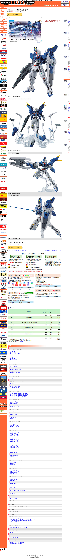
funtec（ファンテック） (3, 267)
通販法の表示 (3, 414)
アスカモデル (3, 58)
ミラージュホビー (3, 339)
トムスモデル (3, 226)
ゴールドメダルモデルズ (3, 150)
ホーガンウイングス (3, 301)
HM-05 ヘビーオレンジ (13, 473)
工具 (25, 2)
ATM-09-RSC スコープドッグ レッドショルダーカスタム (18, 527)
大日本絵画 (3, 202)
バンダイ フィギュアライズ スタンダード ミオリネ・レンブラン (17, 250)
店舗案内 (65, 5)
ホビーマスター (3, 318)
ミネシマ (3, 336)
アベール (3, 62)
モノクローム (3, 362)
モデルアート (3, 356)
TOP (4, 4)
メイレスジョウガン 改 (13, 366)
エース (3, 102)
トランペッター (3, 233)
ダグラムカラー (16, 430)
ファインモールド (3, 264)
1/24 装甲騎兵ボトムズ (16, 525)
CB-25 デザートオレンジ (13, 452)
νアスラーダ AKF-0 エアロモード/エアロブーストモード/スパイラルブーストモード (22, 519)
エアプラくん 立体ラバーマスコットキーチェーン (17, 490)
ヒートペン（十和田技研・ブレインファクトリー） (3, 254)
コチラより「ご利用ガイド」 (20, 341)
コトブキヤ (3, 153)
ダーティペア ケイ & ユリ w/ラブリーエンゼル (17, 508)
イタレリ (3, 75)
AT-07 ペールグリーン (13, 464)
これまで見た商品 (48, 5)
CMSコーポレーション (13, 381)
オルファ (3, 119)
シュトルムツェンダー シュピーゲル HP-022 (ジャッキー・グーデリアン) (21, 520)
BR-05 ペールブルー (13, 487)
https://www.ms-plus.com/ (35, 553)
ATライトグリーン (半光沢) (14, 402)
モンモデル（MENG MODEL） (3, 369)
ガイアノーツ (12, 405)
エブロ (3, 112)
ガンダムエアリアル (13, 352)
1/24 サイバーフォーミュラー (17, 516)
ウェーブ (11, 525)
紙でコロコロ (3, 126)
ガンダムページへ (3, 17)
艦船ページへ (3, 13)
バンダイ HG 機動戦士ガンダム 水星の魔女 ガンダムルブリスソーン (51, 250)
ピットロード (3, 260)
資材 (27, 2)
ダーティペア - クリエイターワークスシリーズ (20, 506)
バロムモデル (3, 244)
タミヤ (3, 209)
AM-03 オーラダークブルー (14, 478)
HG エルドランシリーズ (16, 530)
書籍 (33, 2)
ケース (30, 2)
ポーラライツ (3, 304)
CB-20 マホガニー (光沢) (13, 448)
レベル (3, 394)
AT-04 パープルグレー (13, 462)
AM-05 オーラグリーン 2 (13, 480)
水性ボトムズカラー (17, 399)
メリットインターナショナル (3, 349)
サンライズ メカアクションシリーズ (22, 381)
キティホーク (3, 130)
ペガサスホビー (3, 291)
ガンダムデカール (15, 371)
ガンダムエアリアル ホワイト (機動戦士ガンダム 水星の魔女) (19, 394)
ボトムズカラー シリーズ (18, 460)
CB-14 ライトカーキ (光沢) (14, 445)
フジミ (3, 281)
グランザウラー (12, 532)
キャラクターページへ (3, 19)
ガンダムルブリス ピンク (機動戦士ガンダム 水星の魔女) (18, 396)
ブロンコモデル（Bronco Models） (3, 287)
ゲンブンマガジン (3, 147)
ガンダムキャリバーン (13, 363)
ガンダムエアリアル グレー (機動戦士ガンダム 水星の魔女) (18, 395)
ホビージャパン (3, 308)
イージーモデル (3, 68)
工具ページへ (3, 26)
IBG (3, 41)
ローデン (3, 397)
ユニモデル (3, 373)
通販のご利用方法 (65, 1)
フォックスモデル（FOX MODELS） (3, 274)
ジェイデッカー (12, 383)
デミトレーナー (69, 95)
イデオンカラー (16, 405)
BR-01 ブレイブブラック (13, 483)
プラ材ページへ (3, 27)
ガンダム (19, 2)
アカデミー (3, 51)
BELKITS (3, 294)
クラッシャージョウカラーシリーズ (19, 412)
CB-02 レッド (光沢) (13, 433)
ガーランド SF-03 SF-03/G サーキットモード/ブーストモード (19, 518)
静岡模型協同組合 (3, 171)
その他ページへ (3, 22)
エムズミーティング (3, 407)
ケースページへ (3, 29)
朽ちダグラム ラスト (13, 493)
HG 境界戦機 (15, 364)
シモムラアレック (3, 178)
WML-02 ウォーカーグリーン (14, 427)
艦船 (7, 2)
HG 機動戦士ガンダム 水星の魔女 (15, 10)
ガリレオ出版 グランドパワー (3, 137)
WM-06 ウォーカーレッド (14, 425)
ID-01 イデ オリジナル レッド (14, 406)
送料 (65, 3)
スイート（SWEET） (3, 181)
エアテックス (3, 88)
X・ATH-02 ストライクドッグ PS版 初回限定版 (17, 542)
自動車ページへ (3, 14)
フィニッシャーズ (3, 271)
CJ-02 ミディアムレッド (13, 414)
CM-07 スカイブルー (13, 417)
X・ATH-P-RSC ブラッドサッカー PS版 (16, 543)
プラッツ (3, 284)
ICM (3, 38)
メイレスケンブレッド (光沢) (14, 387)
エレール (3, 115)
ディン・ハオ (3, 212)
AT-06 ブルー (12, 463)
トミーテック (3, 223)
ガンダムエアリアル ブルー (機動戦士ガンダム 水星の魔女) (18, 393)
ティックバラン (12, 358)
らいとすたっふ (3, 384)
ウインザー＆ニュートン (3, 78)
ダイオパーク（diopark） (3, 199)
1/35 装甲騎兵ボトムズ (16, 540)
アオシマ (11, 516)
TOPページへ (3, 7)
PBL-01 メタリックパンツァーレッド (15, 411)
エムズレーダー (3, 404)
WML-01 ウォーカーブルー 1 (14, 426)
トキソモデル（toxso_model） (3, 219)
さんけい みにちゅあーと (3, 161)
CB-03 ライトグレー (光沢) (14, 434)
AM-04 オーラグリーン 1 (13, 479)
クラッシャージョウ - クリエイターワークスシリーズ (21, 535)
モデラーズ (3, 352)
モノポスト (3, 366)
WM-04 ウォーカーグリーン (14, 424)
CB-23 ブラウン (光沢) (13, 451)
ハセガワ (11, 506)
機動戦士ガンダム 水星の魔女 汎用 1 (15, 372)
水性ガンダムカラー (17, 391)
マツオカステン (3, 329)
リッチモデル (3, 390)
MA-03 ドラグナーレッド (14, 456)
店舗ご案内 (3, 410)
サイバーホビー (3, 158)
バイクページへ (3, 16)
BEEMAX (3, 257)
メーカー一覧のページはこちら (3, 35)
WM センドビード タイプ (14, 378)
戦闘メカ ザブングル (16, 376)
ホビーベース (3, 311)
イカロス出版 (3, 72)
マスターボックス (3, 325)
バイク (13, 2)
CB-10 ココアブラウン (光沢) (14, 441)
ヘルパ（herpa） (3, 298)
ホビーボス (3, 314)
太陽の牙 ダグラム (15, 511)
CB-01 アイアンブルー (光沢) (14, 432)
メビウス (3, 346)
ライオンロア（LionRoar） (3, 380)
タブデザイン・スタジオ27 (3, 206)
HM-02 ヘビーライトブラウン (14, 471)
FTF (3, 105)
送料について (3, 412)
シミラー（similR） (3, 174)
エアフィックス (3, 92)
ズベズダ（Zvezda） (3, 195)
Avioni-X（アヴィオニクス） (3, 45)
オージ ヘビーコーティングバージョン (15, 369)
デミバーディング (12, 360)
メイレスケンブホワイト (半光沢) (15, 386)
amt (3, 99)
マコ (3, 322)
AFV (3, 10)
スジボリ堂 (3, 185)
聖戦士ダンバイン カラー (18, 476)
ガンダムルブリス (12, 351)
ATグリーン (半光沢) (13, 401)
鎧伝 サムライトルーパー (16, 500)
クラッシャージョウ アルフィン (14, 498)
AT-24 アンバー (12, 465)
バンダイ (9, 243)
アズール (3, 55)
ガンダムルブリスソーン (13, 359)
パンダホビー (3, 250)
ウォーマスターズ (3, 85)
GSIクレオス (12, 391)
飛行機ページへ (3, 11)
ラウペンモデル (3, 387)
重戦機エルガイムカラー (18, 468)
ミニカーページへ (3, 20)
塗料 (22, 2)
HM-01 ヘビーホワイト (13, 470)
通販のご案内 (3, 411)
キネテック (3, 133)
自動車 (10, 2)
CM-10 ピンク (12, 418)
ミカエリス (11, 357)
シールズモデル (3, 168)
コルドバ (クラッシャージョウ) (14, 537)
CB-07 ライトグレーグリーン (14, 438)
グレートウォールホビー (3, 140)
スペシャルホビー (3, 191)
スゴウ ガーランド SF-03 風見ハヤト (15, 521)
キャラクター (16, 2)
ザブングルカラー (17, 421)
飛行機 (4, 2)
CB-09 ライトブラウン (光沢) (14, 440)
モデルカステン (3, 359)
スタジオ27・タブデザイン (3, 188)
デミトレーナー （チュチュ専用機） (15, 353)
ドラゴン (3, 229)
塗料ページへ (3, 24)
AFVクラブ (3, 95)
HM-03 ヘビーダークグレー (14, 472)
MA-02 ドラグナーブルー (14, 455)
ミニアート (3, 332)
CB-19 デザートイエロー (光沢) (14, 447)
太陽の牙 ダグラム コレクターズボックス (16, 513)
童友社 (11, 500)
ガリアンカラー (16, 409)
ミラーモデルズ (3, 342)
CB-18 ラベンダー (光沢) (14, 446)
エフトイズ (3, 109)
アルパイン (3, 65)
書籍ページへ (3, 31)
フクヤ (3, 277)
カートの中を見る (55, 5)
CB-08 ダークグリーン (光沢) (14, 439)
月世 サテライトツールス (3, 143)
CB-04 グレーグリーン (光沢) (14, 435)
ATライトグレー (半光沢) (13, 403)
